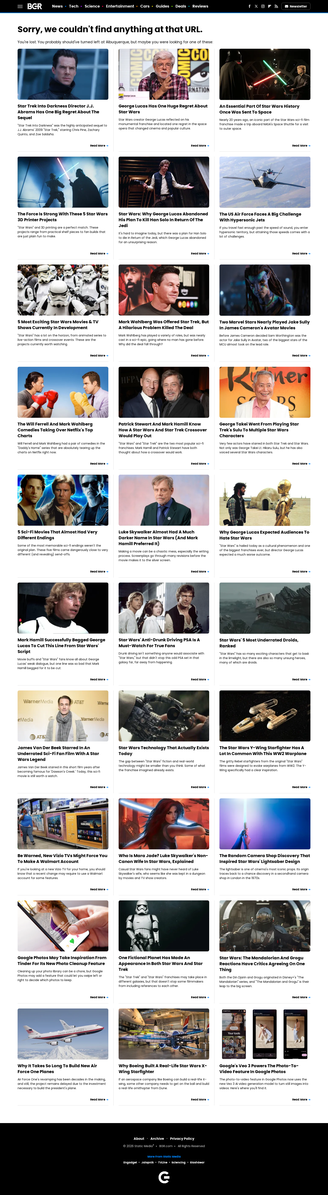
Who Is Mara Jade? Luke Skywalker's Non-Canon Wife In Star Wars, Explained (163, 858)
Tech (73, 6)
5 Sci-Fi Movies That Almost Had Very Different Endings (57, 535)
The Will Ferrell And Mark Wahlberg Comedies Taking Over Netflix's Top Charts (55, 429)
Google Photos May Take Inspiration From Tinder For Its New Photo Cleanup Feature (62, 960)
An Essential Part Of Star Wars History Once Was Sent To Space (259, 109)
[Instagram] (263, 6)
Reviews (200, 6)
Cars (145, 6)
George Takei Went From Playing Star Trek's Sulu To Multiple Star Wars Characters (259, 429)
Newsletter (296, 6)
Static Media (144, 1146)
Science (92, 6)
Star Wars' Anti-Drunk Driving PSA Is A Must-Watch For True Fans (159, 642)
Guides (162, 6)
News (57, 6)
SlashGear (197, 1162)
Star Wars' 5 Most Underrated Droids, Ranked (259, 643)
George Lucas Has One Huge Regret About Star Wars (163, 109)
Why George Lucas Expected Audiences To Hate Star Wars (264, 535)
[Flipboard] (269, 6)
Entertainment (120, 6)
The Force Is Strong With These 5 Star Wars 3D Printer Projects (63, 216)
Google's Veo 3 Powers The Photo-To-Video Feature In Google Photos (259, 1068)
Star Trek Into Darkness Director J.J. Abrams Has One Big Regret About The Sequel (58, 111)
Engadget (130, 1162)
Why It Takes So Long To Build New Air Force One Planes (57, 1068)
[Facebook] (249, 6)
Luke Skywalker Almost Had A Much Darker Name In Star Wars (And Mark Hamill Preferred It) (158, 537)
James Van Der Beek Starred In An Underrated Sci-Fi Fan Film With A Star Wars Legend (58, 753)
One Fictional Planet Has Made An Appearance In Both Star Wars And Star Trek (161, 963)
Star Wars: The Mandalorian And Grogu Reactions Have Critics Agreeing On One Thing (262, 963)
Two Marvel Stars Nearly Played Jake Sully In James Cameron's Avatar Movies (264, 325)
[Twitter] (256, 6)
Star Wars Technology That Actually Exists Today (164, 750)
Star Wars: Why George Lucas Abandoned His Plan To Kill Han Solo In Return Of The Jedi (163, 219)
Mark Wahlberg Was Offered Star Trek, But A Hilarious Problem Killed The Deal (164, 324)
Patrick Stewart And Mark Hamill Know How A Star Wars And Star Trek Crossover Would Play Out (163, 429)
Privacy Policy (182, 1138)
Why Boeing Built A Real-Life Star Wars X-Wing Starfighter (163, 1068)
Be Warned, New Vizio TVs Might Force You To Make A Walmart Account (62, 858)
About (139, 1138)
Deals (181, 6)
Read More (97, 145)
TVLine (162, 1162)
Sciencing (179, 1162)
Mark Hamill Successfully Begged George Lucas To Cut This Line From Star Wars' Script (61, 645)
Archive (157, 1138)
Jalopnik (147, 1162)
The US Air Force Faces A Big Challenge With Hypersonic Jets (260, 217)
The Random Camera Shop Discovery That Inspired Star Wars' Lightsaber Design (264, 858)
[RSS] (276, 6)
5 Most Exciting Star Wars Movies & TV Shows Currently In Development (58, 324)
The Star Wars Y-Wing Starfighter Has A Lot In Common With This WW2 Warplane (262, 750)
